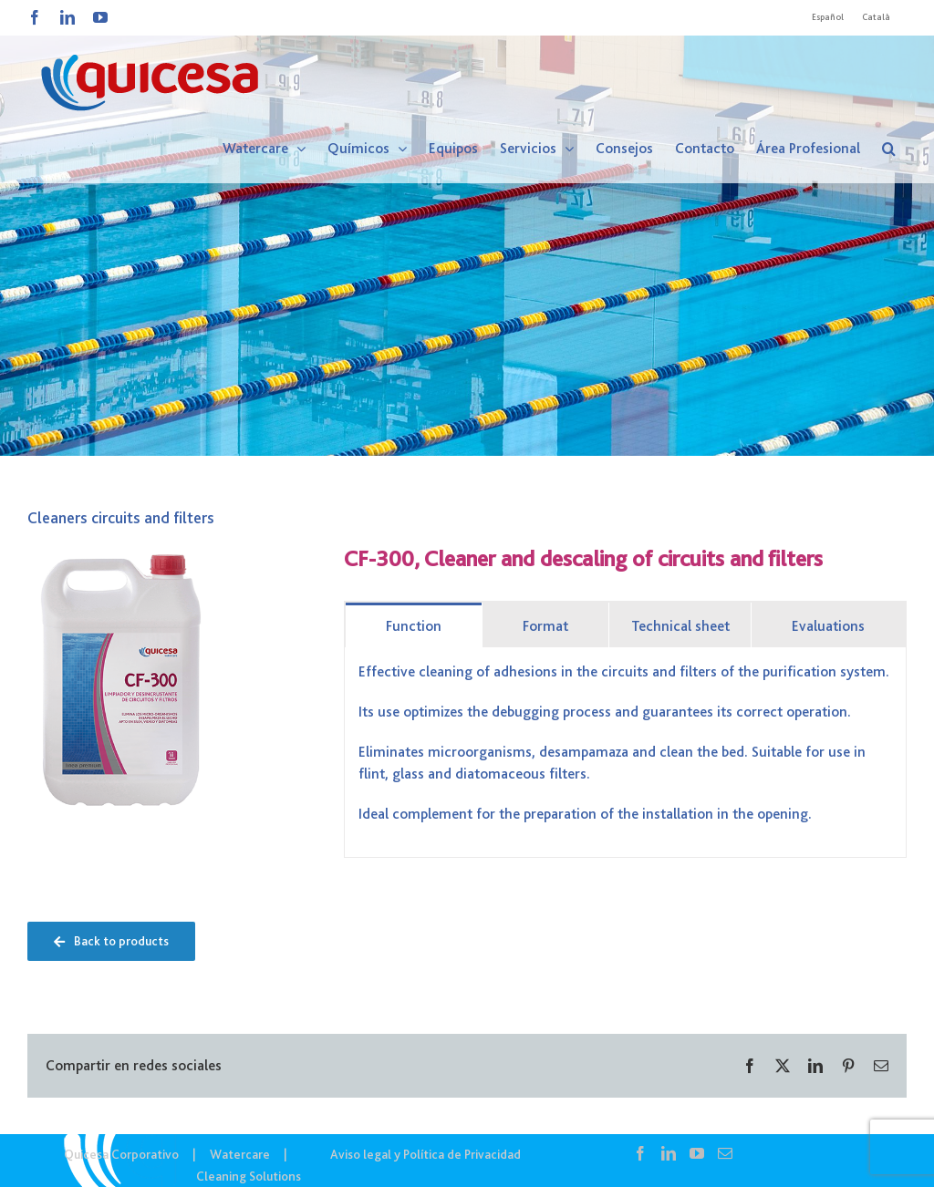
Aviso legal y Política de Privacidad (425, 1154)
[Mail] (725, 1153)
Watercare (240, 1154)
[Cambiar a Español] (828, 17)
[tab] (414, 625)
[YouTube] (697, 1153)
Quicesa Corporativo (121, 1154)
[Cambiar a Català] (876, 17)
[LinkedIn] (668, 1153)
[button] (889, 148)
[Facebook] (640, 1153)
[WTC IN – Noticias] (467, 228)
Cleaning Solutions (248, 1176)
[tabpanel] (625, 752)
